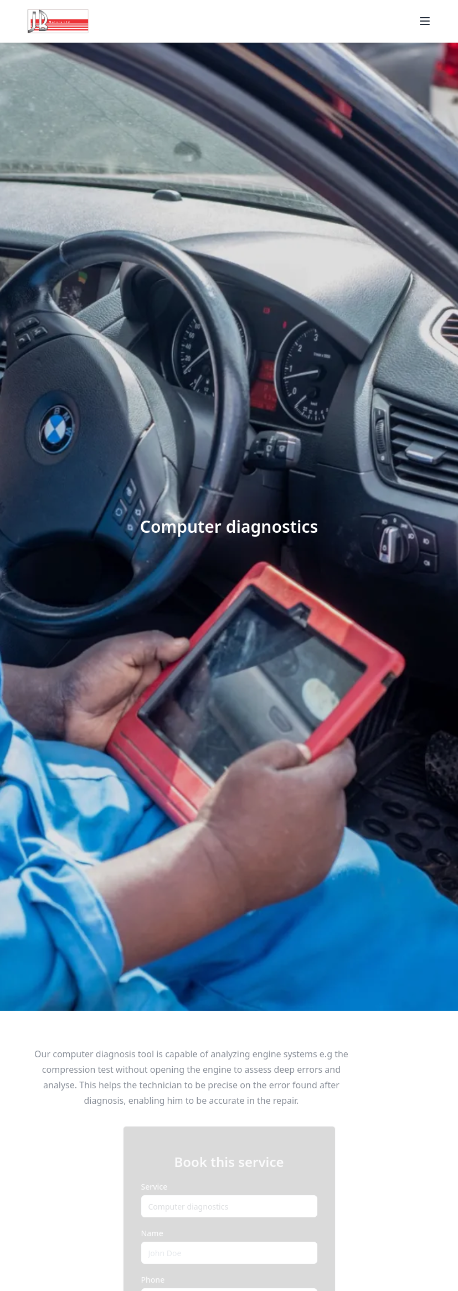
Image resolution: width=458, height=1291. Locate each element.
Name (152, 1233)
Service (154, 1186)
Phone (153, 1279)
